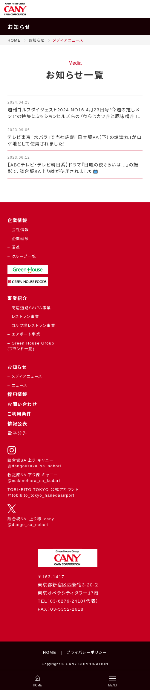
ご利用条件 (19, 413)
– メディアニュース (24, 376)
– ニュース (17, 385)
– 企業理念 (18, 238)
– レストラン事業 (23, 316)
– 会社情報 (18, 230)
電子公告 (17, 433)
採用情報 (17, 394)
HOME (49, 652)
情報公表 (17, 423)
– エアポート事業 (23, 334)
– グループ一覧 (21, 256)
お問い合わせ (22, 404)
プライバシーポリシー (87, 652)
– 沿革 (13, 247)
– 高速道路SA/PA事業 (29, 308)
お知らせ (16, 367)
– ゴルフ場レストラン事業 (31, 325)
